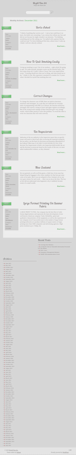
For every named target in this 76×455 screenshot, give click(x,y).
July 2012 (8, 423)
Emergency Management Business (49, 252)
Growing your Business (46, 245)
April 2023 (8, 273)
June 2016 (8, 348)
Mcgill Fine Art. (13, 450)
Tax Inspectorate (43, 132)
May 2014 (8, 382)
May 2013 (8, 406)
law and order (10, 148)
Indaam (19, 452)
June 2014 (8, 380)
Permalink (8, 48)
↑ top (70, 450)
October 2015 (9, 364)
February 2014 (10, 388)
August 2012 (9, 421)
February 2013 (10, 412)
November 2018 (10, 299)
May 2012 (8, 427)
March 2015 (9, 378)
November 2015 (10, 362)
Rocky (7, 40)
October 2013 (9, 396)
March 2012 (9, 431)
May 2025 (8, 265)
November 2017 (10, 321)
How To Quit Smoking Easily (43, 62)
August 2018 (9, 305)
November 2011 (10, 439)
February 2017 (10, 338)
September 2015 (10, 366)
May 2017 (8, 332)
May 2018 (8, 309)
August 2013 (9, 400)
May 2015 (8, 374)
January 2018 (9, 317)
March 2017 (9, 336)
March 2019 (9, 291)
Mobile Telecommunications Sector (50, 254)
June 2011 (8, 445)
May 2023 (8, 271)
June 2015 (8, 372)
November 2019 (10, 275)
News (7, 44)
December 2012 (10, 416)
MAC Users (43, 250)
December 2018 (10, 297)
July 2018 (8, 307)
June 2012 (8, 425)
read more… (61, 46)
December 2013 (10, 392)
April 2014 (8, 384)
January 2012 (9, 435)
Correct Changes (43, 96)
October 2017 (9, 323)
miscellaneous (9, 220)
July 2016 (8, 346)
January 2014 (9, 390)
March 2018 (9, 313)
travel (7, 186)
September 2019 (10, 279)
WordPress (66, 452)
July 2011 (8, 443)
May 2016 (8, 350)
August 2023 (9, 269)
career (7, 113)
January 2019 (9, 295)
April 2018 (8, 311)
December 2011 (10, 437)
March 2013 (9, 410)
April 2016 (8, 352)
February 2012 (10, 433)
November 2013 (10, 394)
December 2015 (10, 360)
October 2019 (9, 277)
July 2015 (8, 370)
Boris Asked (43, 27)
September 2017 (10, 325)
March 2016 (9, 354)
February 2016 (10, 356)
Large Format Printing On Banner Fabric (43, 205)
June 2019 (8, 285)
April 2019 (8, 289)
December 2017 (10, 319)
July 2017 (8, 328)
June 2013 (8, 404)
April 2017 (8, 334)
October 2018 (9, 301)
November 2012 (10, 418)
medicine (8, 78)
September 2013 (10, 398)
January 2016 (9, 358)
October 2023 (9, 267)
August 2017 (9, 327)
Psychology (14, 78)
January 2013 (9, 414)
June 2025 (8, 263)
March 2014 (9, 386)
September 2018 (10, 303)
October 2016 (9, 342)
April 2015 (8, 376)
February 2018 (10, 315)
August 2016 (9, 344)
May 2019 (8, 287)
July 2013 (8, 402)
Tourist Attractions (10, 184)
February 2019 (10, 293)
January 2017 (9, 340)
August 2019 (9, 281)
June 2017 (8, 330)
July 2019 (8, 283)
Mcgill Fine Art (40, 3)
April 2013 (8, 408)
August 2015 (9, 368)
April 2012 (8, 429)
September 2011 (10, 441)
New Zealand (43, 167)
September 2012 (10, 419)
